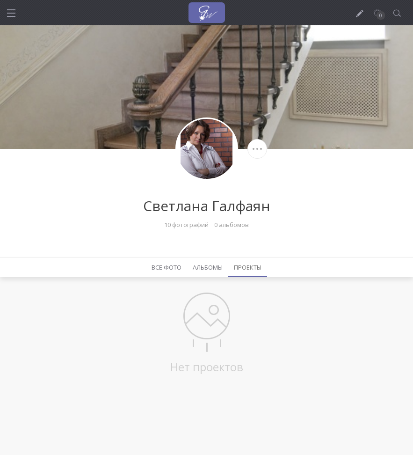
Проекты (247, 267)
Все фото (166, 267)
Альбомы (208, 267)
